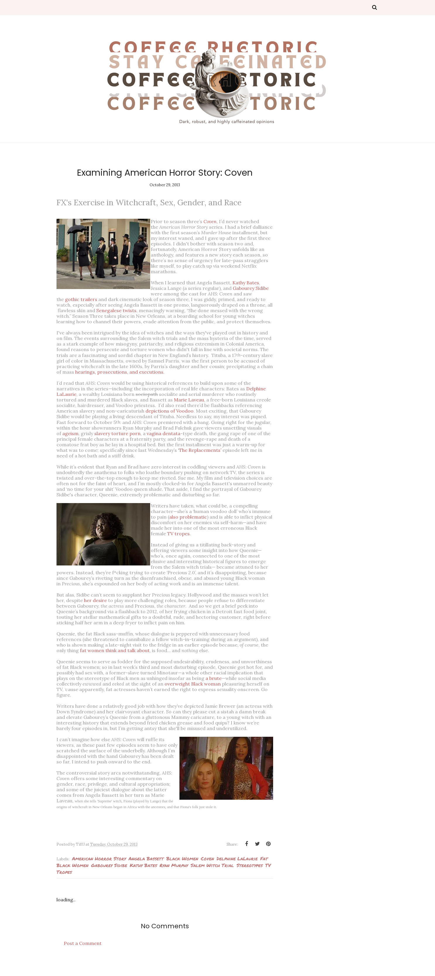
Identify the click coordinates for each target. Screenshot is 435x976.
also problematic (211, 517)
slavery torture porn (117, 433)
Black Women (182, 869)
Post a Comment (83, 954)
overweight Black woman (193, 689)
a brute (213, 684)
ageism (70, 433)
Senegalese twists (116, 310)
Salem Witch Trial (212, 876)
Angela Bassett (146, 869)
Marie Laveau (189, 400)
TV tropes (220, 533)
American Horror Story (99, 869)
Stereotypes (250, 876)
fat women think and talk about (115, 656)
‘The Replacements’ (199, 450)
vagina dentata (163, 433)
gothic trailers (81, 299)
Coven (207, 869)
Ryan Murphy (174, 876)
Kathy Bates (250, 283)
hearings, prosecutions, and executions (119, 372)
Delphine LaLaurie (237, 869)
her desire (95, 606)
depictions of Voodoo (169, 411)
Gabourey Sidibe (255, 288)
